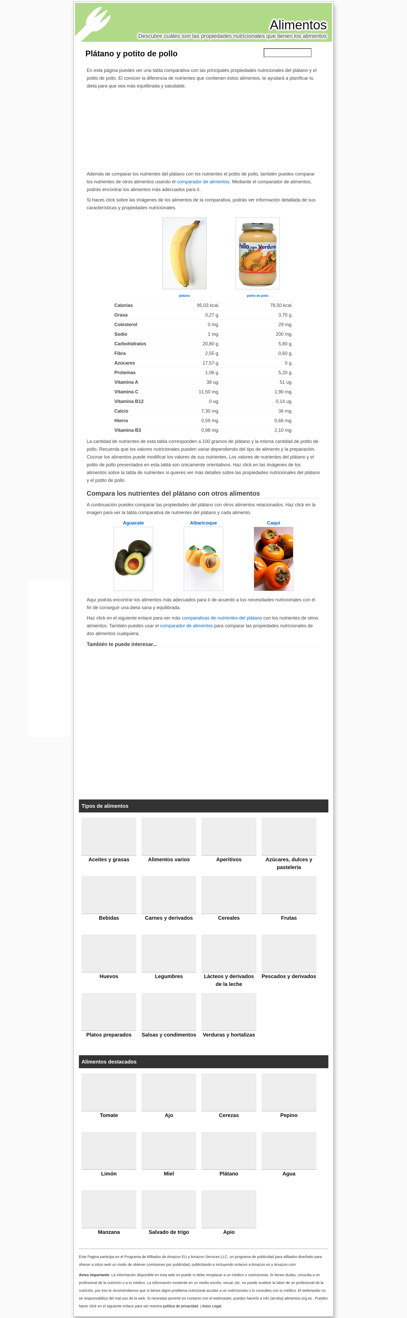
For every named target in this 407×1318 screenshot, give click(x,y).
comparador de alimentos (203, 181)
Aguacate (133, 523)
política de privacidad (180, 1306)
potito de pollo (257, 296)
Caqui (273, 523)
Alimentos (298, 25)
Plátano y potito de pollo (131, 53)
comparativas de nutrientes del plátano (222, 618)
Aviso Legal (211, 1306)
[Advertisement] (203, 128)
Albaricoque (203, 523)
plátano (184, 296)
